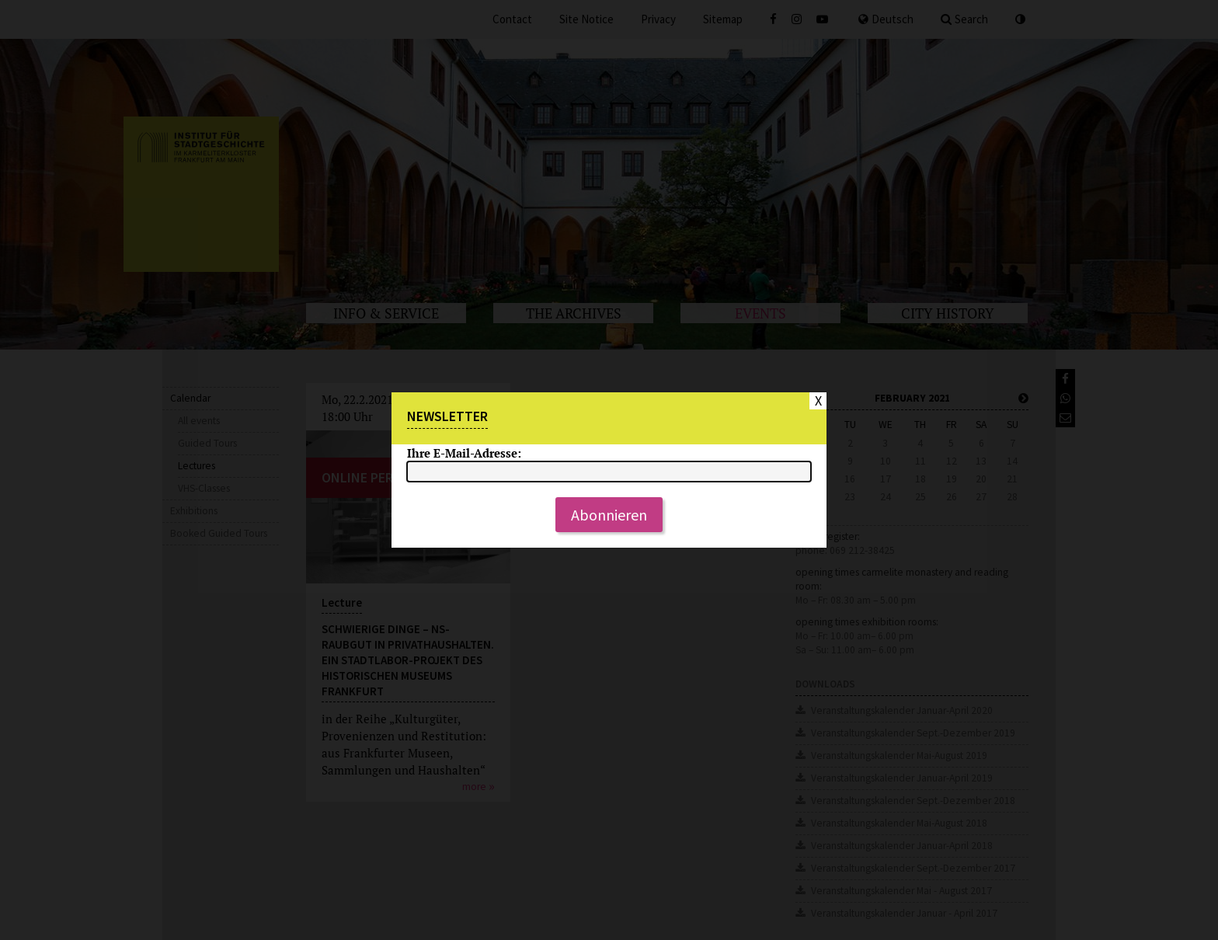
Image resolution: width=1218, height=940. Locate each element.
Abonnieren (609, 514)
